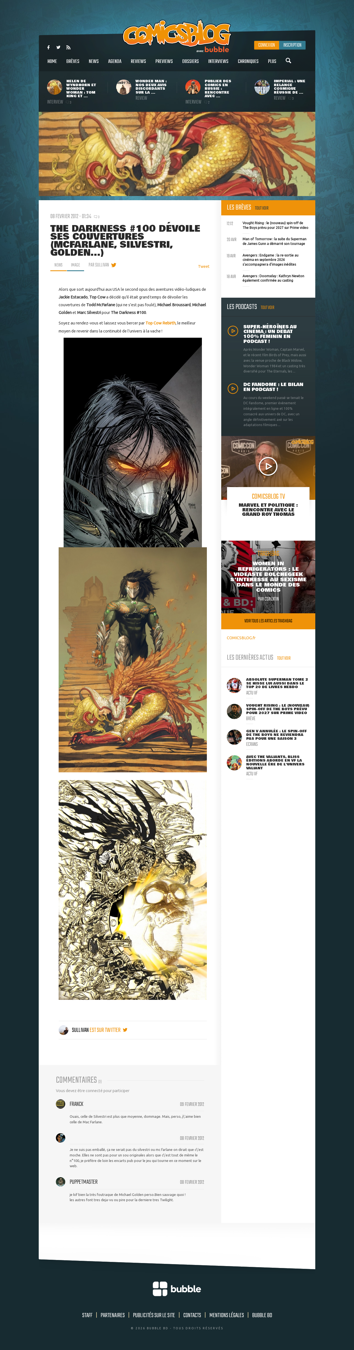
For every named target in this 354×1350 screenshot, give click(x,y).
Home (52, 64)
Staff (87, 1315)
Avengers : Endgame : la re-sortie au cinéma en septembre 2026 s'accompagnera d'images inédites (262, 259)
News (93, 64)
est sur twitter (108, 1030)
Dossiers (191, 64)
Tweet (204, 266)
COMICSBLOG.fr (241, 637)
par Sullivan (100, 265)
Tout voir (262, 208)
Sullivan (74, 1030)
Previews (164, 64)
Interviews (218, 64)
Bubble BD (262, 1315)
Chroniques (248, 64)
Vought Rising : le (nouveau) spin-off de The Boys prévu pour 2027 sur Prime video (267, 224)
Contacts (192, 1315)
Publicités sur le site (154, 1315)
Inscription (292, 45)
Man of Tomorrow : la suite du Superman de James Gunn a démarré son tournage (266, 240)
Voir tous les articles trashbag (268, 621)
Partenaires (113, 1315)
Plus (272, 64)
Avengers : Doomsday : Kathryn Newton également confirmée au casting (265, 277)
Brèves (73, 64)
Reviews (138, 64)
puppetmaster (84, 1182)
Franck (76, 1104)
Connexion (266, 45)
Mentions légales (226, 1315)
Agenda (114, 64)
